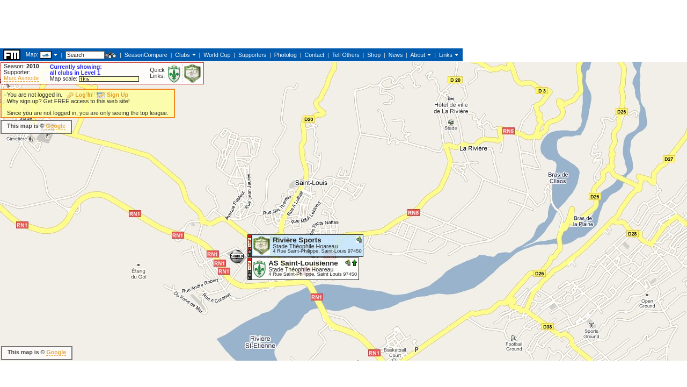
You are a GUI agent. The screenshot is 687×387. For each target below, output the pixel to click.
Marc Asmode (21, 78)
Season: (21, 66)
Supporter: (17, 72)
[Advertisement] (195, 298)
